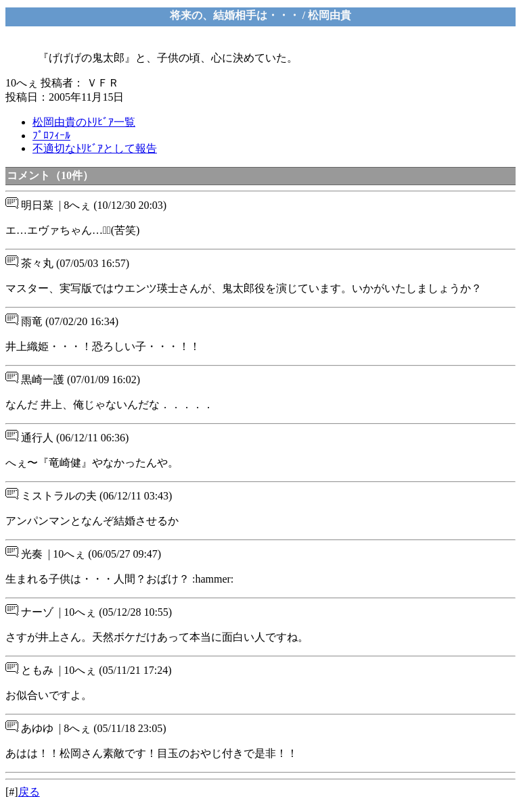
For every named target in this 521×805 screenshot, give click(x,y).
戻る (29, 792)
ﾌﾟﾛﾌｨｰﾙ (51, 135)
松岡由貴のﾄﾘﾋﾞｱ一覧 (83, 122)
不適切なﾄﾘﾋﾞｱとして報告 (94, 148)
